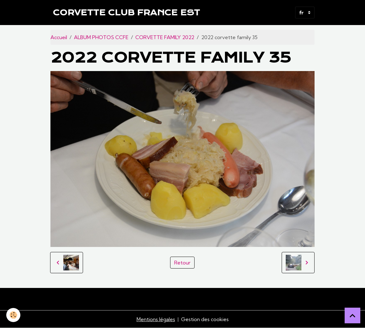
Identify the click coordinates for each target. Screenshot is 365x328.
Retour (182, 262)
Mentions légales (156, 319)
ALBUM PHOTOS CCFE (101, 37)
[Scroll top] (352, 315)
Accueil (58, 37)
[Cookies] (13, 315)
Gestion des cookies (205, 319)
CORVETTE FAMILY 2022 (164, 37)
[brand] (126, 12)
